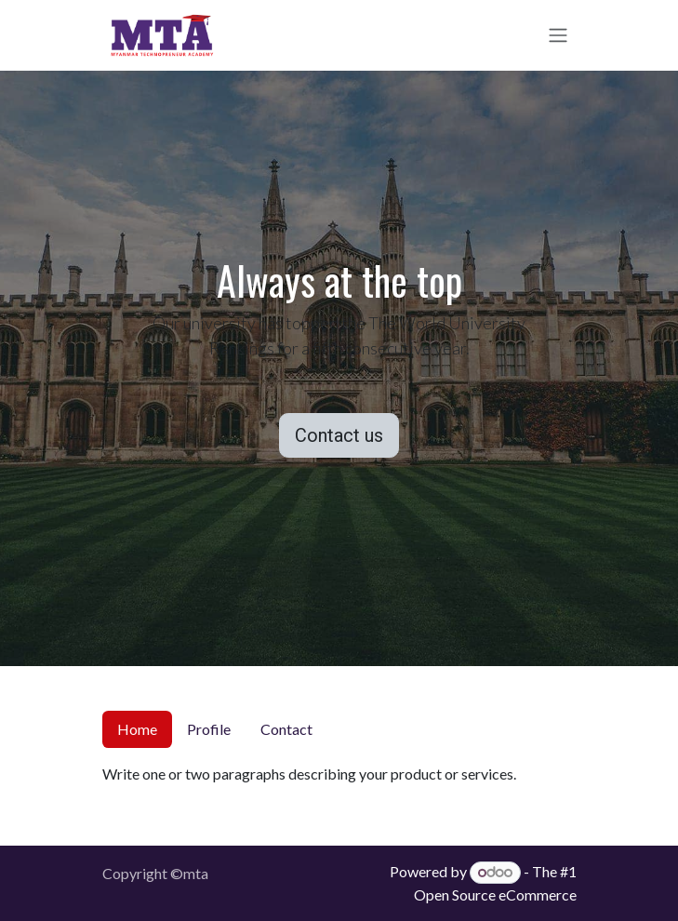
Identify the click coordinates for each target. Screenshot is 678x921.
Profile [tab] (209, 729)
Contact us (339, 435)
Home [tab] (137, 729)
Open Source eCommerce (495, 894)
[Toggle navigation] (558, 36)
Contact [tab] (286, 729)
